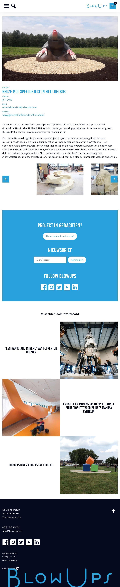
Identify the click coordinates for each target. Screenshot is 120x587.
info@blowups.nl (12, 530)
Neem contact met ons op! (60, 236)
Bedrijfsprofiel (8, 557)
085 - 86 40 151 (11, 527)
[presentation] (5, 179)
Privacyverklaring (9, 560)
